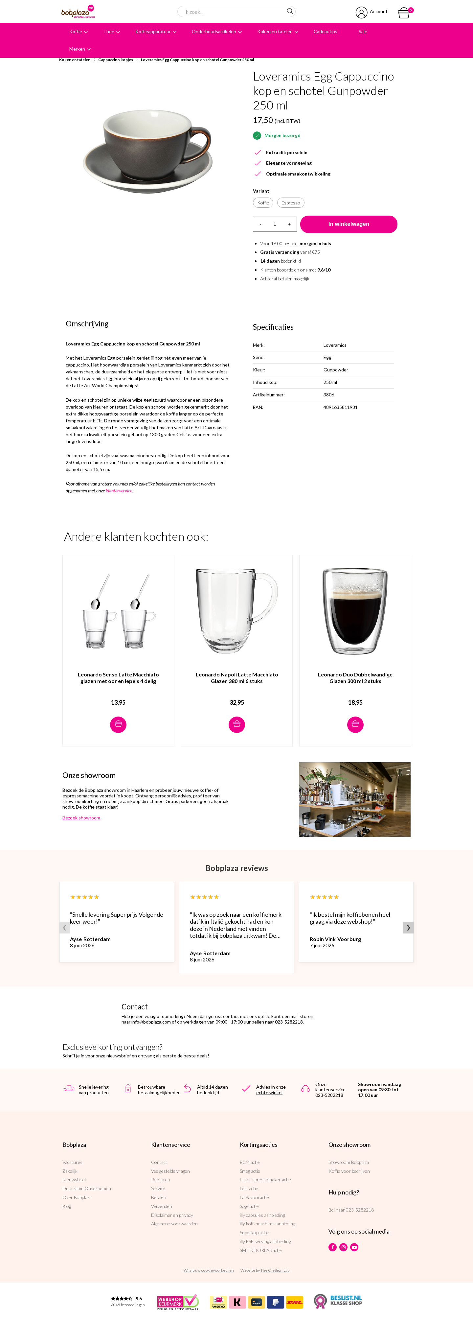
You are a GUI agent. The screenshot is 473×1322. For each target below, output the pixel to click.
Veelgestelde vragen (170, 1171)
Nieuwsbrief (74, 1179)
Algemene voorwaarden (174, 1223)
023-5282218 (360, 1210)
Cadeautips (325, 31)
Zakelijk (70, 1171)
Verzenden (161, 1206)
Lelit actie (249, 1188)
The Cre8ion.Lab (274, 1270)
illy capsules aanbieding (262, 1215)
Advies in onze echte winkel (271, 1089)
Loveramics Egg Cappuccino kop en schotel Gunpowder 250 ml (197, 59)
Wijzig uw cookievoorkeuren (209, 1270)
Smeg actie (250, 1171)
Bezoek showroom (81, 817)
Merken (77, 49)
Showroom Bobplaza (348, 1162)
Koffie (75, 31)
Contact (159, 1162)
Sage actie (249, 1206)
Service (158, 1188)
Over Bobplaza (77, 1197)
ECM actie (250, 1162)
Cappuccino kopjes (115, 59)
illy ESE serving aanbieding (265, 1241)
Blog (66, 1206)
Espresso (291, 202)
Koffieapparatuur (153, 31)
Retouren (160, 1179)
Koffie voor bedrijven (349, 1171)
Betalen (158, 1197)
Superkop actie (254, 1232)
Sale (363, 31)
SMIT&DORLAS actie (261, 1250)
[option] (148, 152)
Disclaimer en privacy (172, 1215)
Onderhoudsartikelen (214, 31)
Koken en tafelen (275, 31)
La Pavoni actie (254, 1197)
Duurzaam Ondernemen (86, 1188)
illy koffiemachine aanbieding (267, 1223)
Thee (108, 31)
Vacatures (72, 1162)
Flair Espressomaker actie (265, 1179)
